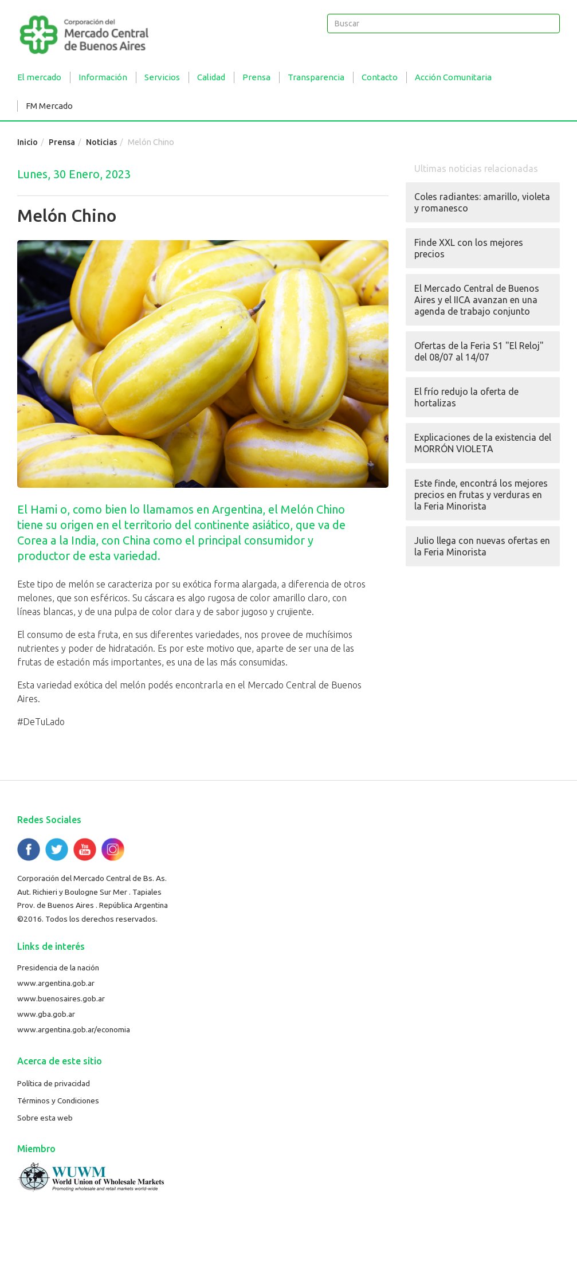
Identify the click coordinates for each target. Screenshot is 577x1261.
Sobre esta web (45, 1117)
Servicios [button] (162, 77)
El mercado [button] (39, 77)
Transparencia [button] (316, 77)
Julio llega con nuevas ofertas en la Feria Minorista (482, 546)
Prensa (62, 142)
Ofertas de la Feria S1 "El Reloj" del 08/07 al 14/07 (479, 351)
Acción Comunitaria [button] (453, 77)
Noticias (101, 142)
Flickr (112, 849)
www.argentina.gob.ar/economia (73, 1029)
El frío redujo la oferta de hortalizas (466, 397)
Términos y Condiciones (58, 1100)
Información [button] (102, 77)
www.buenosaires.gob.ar (61, 998)
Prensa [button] (256, 77)
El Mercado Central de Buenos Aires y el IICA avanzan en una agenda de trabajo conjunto (476, 299)
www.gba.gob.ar (46, 1014)
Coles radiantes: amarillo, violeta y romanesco (482, 202)
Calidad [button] (211, 77)
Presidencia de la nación (58, 967)
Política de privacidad (53, 1083)
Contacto (380, 77)
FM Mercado (49, 106)
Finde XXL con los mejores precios (468, 248)
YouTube (84, 849)
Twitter (56, 849)
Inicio (27, 142)
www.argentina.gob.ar (56, 983)
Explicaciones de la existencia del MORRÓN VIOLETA (482, 443)
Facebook (28, 849)
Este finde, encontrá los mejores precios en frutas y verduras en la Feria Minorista (481, 494)
